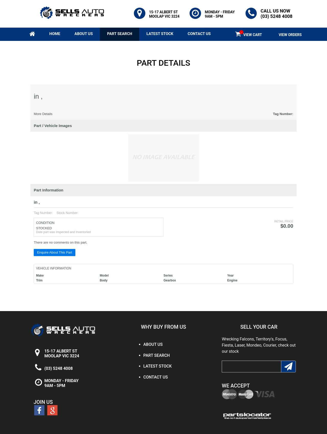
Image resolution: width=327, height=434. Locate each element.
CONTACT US (199, 33)
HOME (54, 33)
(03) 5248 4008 (58, 368)
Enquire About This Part (54, 252)
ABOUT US (84, 33)
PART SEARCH (119, 33)
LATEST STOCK (159, 33)
